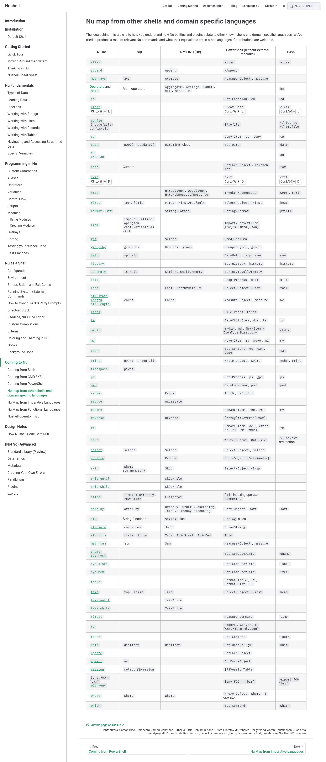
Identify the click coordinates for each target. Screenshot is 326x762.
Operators (14, 185)
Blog (234, 6)
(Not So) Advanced (20, 444)
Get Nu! (168, 6)
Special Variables (20, 153)
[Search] (304, 6)
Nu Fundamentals (19, 85)
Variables (14, 192)
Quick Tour (15, 54)
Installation (14, 29)
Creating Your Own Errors (26, 473)
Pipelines (14, 107)
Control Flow (16, 199)
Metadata (14, 466)
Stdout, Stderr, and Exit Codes (29, 285)
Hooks (12, 345)
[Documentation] (214, 6)
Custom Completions (23, 324)
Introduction (15, 21)
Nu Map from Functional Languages (34, 409)
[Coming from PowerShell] (137, 749)
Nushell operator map (23, 416)
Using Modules (20, 219)
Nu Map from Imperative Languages (34, 402)
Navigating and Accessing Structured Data (34, 144)
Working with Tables (22, 135)
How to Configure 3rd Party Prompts (34, 303)
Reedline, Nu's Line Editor (25, 317)
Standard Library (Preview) (27, 452)
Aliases (12, 178)
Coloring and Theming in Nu (27, 338)
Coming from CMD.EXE (24, 377)
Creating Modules (22, 225)
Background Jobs (20, 352)
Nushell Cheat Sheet (22, 75)
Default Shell (16, 37)
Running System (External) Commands (27, 294)
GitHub (269, 6)
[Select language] (251, 6)
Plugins (13, 487)
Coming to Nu (16, 362)
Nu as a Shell (15, 263)
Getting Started (188, 6)
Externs (13, 331)
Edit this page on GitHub (103, 725)
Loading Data (17, 100)
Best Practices (18, 253)
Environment (16, 278)
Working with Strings (22, 114)
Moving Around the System (27, 61)
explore (12, 493)
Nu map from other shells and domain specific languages (29, 393)
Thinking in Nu (18, 68)
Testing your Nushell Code (26, 246)
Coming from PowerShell (25, 384)
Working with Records (23, 128)
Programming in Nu (21, 164)
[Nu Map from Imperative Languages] (247, 749)
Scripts (12, 206)
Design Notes (16, 427)
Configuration (17, 271)
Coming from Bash (21, 370)
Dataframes (16, 459)
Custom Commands (22, 171)
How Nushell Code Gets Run (28, 434)
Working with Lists (21, 121)
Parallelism (15, 480)
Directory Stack (18, 310)
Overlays (13, 232)
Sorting (12, 239)
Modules (13, 213)
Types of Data (17, 93)
